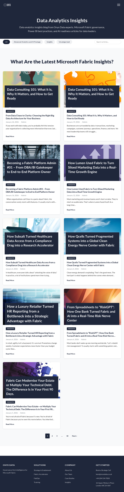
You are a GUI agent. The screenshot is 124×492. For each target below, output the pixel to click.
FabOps (37, 478)
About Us (68, 470)
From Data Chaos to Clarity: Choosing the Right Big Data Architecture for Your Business (30, 117)
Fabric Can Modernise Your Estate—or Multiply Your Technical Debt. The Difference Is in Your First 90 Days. (31, 409)
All (6, 42)
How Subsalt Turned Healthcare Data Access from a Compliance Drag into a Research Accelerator (30, 264)
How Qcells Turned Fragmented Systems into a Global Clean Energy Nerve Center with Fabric (92, 264)
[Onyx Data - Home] (7, 5)
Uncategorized (64, 42)
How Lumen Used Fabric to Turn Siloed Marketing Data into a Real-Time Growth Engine (90, 190)
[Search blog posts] (107, 42)
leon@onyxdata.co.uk (104, 474)
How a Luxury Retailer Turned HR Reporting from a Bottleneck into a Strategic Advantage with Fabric (30, 334)
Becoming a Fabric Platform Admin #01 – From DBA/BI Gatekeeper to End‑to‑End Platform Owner (30, 190)
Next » (74, 436)
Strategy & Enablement (42, 470)
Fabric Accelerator (41, 474)
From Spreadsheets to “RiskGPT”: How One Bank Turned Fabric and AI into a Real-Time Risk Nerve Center (90, 336)
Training (37, 482)
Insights (50, 42)
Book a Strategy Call (103, 470)
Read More (10, 136)
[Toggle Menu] (118, 4)
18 (67, 436)
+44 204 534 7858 (103, 478)
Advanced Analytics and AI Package (27, 42)
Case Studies (69, 478)
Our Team (68, 474)
